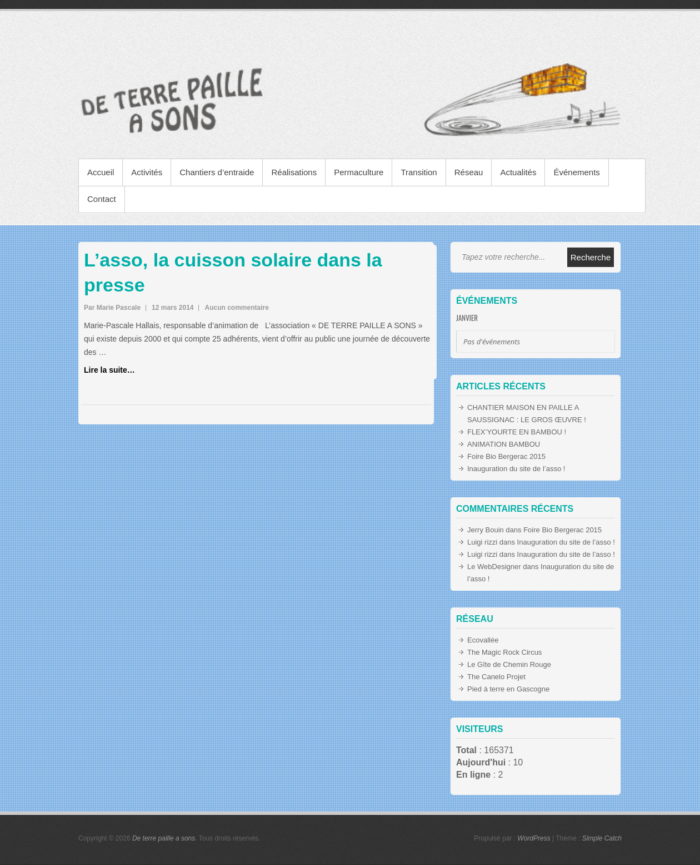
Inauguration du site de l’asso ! (516, 468)
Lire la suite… (109, 369)
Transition (419, 172)
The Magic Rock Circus (504, 652)
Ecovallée (482, 640)
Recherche (591, 257)
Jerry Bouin (485, 530)
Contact (101, 199)
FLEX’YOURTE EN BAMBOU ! (516, 432)
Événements (576, 172)
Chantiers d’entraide (216, 172)
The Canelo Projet (496, 677)
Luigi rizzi (482, 542)
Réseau (468, 172)
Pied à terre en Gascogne (508, 689)
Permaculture (358, 172)
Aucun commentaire (236, 308)
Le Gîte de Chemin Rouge (509, 664)
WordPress (533, 838)
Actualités (518, 172)
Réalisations (294, 172)
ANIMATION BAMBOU (503, 444)
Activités (146, 172)
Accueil (100, 172)
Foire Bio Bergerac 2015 (506, 456)
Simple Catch (602, 838)
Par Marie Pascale (112, 308)
